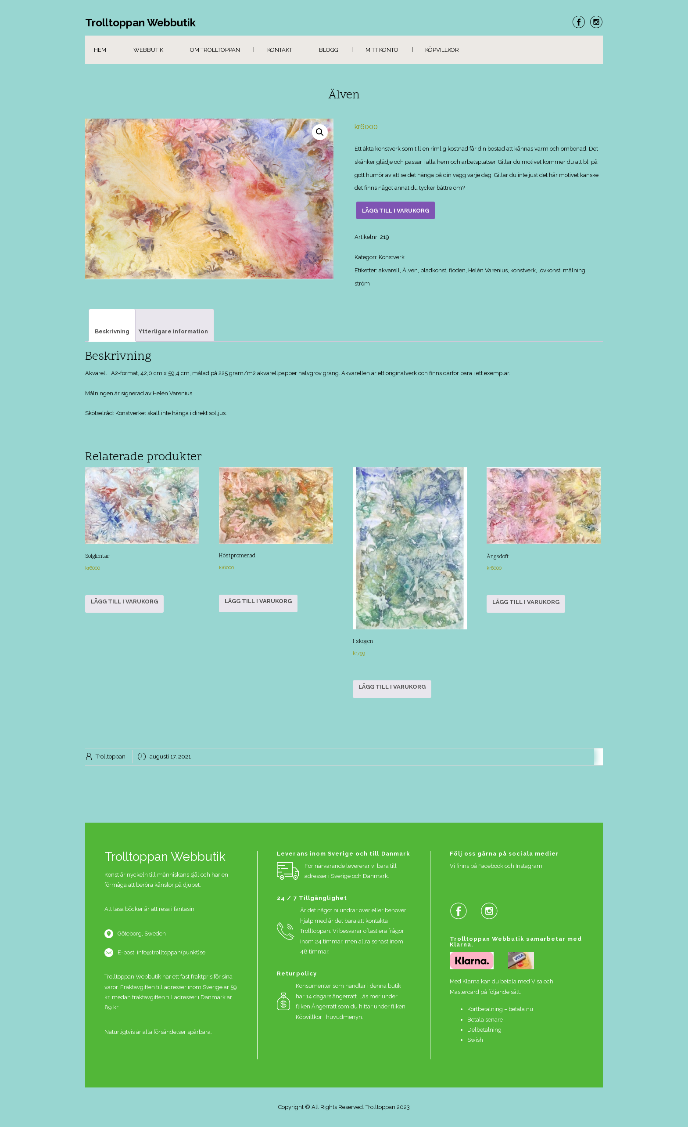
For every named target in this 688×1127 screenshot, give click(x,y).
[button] (320, 132)
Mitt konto (382, 50)
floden (457, 270)
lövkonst (549, 270)
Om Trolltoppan (215, 50)
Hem (100, 50)
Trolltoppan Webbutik (140, 23)
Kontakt (279, 50)
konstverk (523, 270)
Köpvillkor (442, 50)
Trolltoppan (110, 756)
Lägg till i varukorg (395, 210)
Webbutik (148, 50)
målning (574, 270)
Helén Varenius (488, 270)
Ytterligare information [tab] (173, 331)
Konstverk (392, 257)
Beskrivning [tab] (112, 331)
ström (362, 283)
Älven (410, 270)
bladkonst (433, 270)
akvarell (389, 270)
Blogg (328, 50)
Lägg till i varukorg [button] (124, 601)
